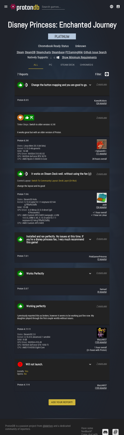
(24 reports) (101, 76)
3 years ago (101, 90)
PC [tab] (50, 38)
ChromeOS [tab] (86, 38)
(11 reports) (101, 126)
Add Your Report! (62, 375)
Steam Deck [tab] (68, 38)
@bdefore (48, 416)
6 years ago (101, 246)
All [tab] (36, 38)
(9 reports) (102, 265)
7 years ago (101, 279)
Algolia (23, 431)
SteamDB (10, 431)
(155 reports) (101, 315)
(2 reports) (102, 232)
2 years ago (101, 57)
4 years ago (101, 212)
